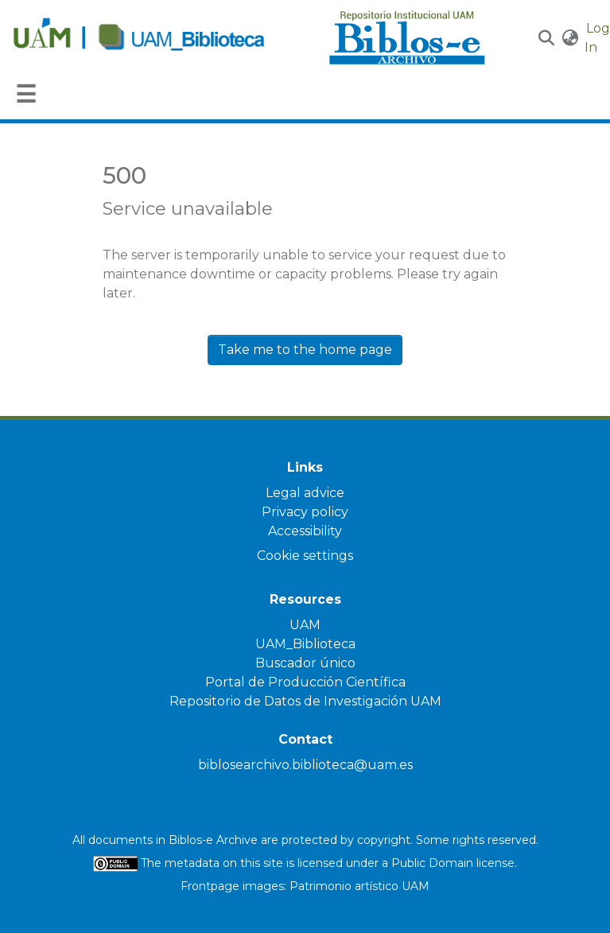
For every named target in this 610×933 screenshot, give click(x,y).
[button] (547, 38)
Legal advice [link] (305, 492)
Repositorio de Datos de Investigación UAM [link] (305, 701)
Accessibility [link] (305, 530)
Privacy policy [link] (305, 511)
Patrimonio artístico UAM (359, 886)
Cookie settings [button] (305, 555)
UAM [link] (305, 624)
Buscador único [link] (305, 663)
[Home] (162, 38)
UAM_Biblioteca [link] (305, 643)
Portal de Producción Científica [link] (305, 682)
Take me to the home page (305, 349)
